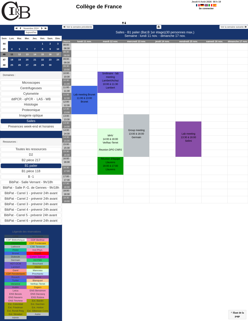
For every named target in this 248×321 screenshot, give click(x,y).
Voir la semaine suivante (234, 27)
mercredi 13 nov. (136, 41)
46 (4, 54)
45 (4, 49)
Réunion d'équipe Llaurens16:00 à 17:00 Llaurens (110, 164)
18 (11, 59)
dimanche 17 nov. (237, 41)
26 (19, 65)
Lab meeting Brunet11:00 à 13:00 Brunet (84, 98)
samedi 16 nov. (214, 41)
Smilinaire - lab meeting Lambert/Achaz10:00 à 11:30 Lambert (110, 80)
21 (35, 59)
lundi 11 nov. (84, 41)
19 (19, 59)
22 (42, 59)
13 (27, 54)
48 (4, 65)
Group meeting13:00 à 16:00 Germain (136, 134)
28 (35, 65)
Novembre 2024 (30, 28)
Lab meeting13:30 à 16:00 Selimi (188, 137)
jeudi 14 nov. (162, 41)
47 (4, 59)
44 (4, 43)
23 (50, 59)
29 (42, 65)
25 (11, 65)
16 (50, 54)
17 (58, 54)
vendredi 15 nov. (188, 41)
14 (35, 54)
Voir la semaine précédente (77, 27)
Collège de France (99, 6)
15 (42, 54)
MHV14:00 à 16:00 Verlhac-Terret (110, 142)
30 (50, 65)
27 (27, 65)
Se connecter (206, 8)
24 (58, 59)
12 (19, 54)
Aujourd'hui (31, 32)
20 (27, 59)
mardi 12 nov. (110, 41)
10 (58, 49)
